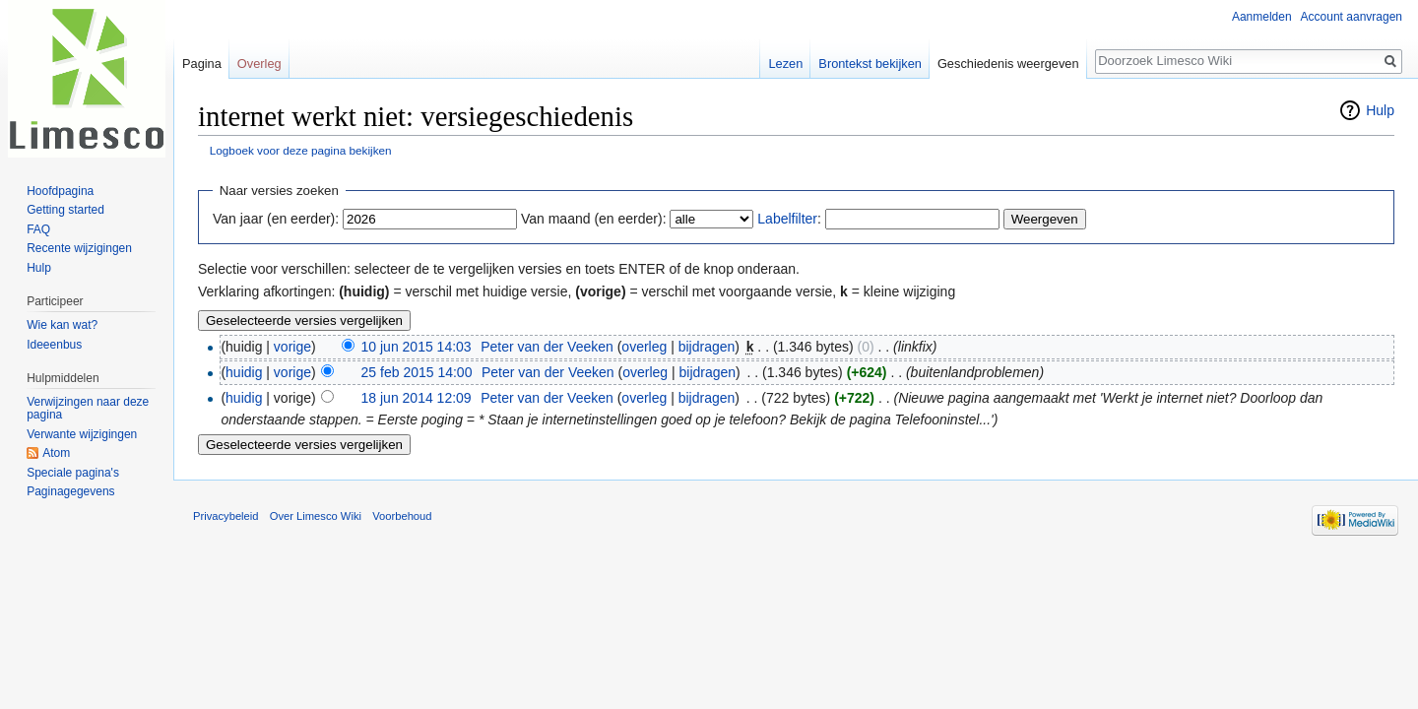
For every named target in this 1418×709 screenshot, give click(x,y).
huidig (244, 372)
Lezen (785, 63)
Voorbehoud (401, 516)
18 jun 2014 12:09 (416, 398)
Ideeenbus (54, 345)
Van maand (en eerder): (594, 218)
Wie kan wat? (62, 325)
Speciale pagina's (73, 473)
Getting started (65, 210)
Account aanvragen (1351, 17)
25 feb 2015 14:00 (417, 372)
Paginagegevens (70, 491)
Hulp (1380, 110)
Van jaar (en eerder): (276, 218)
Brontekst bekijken (870, 63)
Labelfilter (787, 218)
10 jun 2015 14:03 (416, 346)
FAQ (38, 229)
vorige (292, 346)
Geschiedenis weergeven (1008, 63)
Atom (56, 453)
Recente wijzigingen (79, 248)
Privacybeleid (226, 516)
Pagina (202, 63)
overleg (644, 346)
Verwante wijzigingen (82, 434)
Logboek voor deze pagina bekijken (301, 150)
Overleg (259, 63)
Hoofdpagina (60, 191)
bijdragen (707, 346)
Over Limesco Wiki (315, 516)
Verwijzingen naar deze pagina (88, 408)
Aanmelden (1262, 17)
